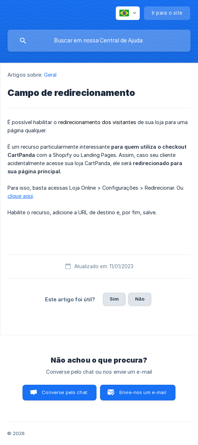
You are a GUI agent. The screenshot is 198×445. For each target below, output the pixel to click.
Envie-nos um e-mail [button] (142, 392)
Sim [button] (114, 299)
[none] (128, 13)
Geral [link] (50, 75)
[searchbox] (99, 41)
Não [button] (139, 299)
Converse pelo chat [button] (64, 392)
